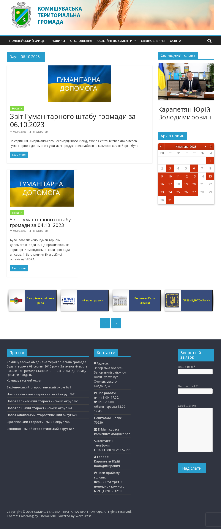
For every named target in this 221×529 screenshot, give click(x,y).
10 (170, 176)
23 (162, 192)
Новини (58, 41)
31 (170, 200)
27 (194, 192)
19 (186, 184)
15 (210, 176)
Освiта (175, 41)
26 (186, 192)
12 (186, 176)
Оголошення (81, 41)
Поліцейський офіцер (27, 41)
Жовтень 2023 (186, 146)
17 (170, 184)
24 (170, 192)
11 (178, 176)
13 (194, 176)
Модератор (40, 131)
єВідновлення (153, 41)
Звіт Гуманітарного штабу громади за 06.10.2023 (73, 120)
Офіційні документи (115, 41)
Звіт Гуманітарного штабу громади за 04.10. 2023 (40, 222)
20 (194, 184)
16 (162, 184)
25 (178, 192)
